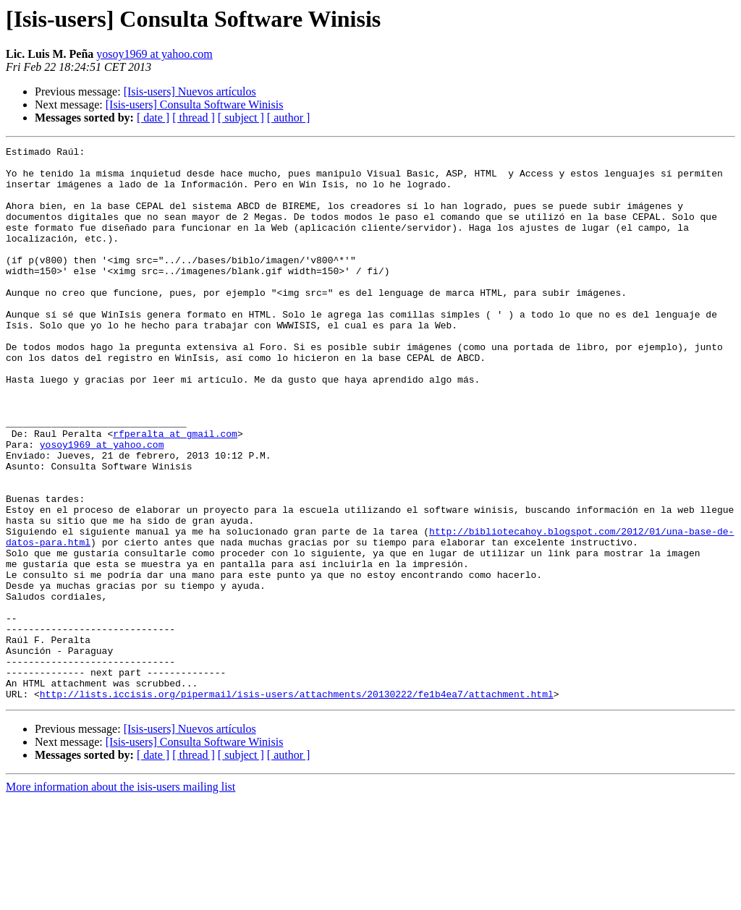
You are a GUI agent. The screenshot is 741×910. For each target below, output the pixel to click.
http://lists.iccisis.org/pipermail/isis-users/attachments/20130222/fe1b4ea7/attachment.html (297, 804)
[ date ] (153, 117)
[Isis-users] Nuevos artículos (190, 91)
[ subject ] (241, 117)
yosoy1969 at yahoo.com (154, 54)
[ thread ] (193, 117)
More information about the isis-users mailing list (120, 897)
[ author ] (288, 117)
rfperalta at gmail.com (175, 491)
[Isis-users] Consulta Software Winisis (195, 104)
